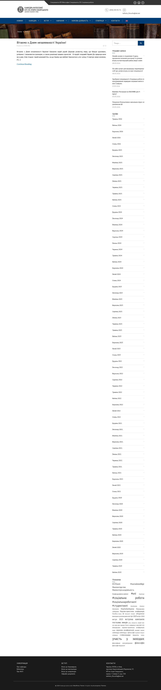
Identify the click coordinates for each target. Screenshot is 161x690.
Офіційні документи (68, 674)
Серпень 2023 (117, 311)
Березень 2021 (117, 479)
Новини (20, 21)
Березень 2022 (117, 405)
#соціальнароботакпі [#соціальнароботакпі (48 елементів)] (124, 601)
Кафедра (32, 21)
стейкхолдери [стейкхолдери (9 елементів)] (125, 635)
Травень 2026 (117, 119)
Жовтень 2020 (117, 510)
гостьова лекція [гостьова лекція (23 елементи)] (120, 622)
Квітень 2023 (116, 336)
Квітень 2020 (116, 535)
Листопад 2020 (117, 504)
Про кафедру (21, 667)
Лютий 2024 (116, 274)
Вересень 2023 (117, 305)
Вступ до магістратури (69, 669)
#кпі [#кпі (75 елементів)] (133, 593)
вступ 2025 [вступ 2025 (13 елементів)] (117, 619)
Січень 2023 (116, 355)
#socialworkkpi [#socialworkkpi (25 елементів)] (137, 583)
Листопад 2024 (117, 218)
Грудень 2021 (117, 423)
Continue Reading (24, 64)
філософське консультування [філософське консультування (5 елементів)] (122, 643)
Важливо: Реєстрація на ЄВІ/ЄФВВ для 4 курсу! (126, 93)
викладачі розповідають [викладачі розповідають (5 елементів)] (120, 616)
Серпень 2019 (117, 560)
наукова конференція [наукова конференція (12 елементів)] (125, 630)
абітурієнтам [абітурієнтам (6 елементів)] (140, 614)
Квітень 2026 (116, 125)
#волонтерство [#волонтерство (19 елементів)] (119, 587)
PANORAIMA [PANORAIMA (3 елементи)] (115, 609)
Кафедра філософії (66, 685)
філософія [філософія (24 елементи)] (139, 642)
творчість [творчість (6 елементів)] (136, 635)
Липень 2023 (116, 318)
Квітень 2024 (116, 262)
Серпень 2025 (117, 175)
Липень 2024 (116, 243)
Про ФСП (20, 671)
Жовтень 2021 (117, 436)
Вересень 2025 (117, 169)
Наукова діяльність (80, 21)
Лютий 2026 (116, 138)
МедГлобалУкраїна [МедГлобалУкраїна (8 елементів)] (127, 609)
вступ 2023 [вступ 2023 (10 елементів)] (132, 616)
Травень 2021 (117, 467)
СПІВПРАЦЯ (100, 21)
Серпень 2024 (117, 237)
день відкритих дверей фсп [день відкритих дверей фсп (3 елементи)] (136, 623)
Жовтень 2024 (117, 225)
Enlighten (88, 685)
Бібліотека (20, 669)
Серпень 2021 (117, 448)
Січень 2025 (116, 206)
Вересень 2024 (117, 231)
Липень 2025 (116, 181)
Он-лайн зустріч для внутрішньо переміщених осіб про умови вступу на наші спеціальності (128, 70)
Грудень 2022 (117, 361)
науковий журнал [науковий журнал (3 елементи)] (139, 630)
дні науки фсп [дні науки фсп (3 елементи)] (116, 625)
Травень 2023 (117, 330)
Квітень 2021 (116, 473)
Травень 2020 (117, 529)
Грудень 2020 (117, 498)
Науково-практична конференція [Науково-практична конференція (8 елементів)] (132, 611)
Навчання (60, 21)
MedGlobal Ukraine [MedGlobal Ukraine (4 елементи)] (137, 606)
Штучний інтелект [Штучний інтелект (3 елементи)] (130, 614)
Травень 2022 (117, 392)
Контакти (115, 21)
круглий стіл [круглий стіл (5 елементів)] (140, 625)
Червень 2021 (117, 460)
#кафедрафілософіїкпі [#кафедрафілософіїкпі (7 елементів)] (120, 594)
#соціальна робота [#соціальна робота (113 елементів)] (128, 598)
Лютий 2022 (116, 411)
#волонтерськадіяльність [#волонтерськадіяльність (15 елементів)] (123, 590)
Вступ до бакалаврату (68, 667)
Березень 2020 (117, 541)
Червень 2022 (117, 386)
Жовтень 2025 (117, 163)
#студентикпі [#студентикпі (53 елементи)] (120, 605)
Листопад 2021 (117, 429)
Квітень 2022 (116, 398)
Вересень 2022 (117, 374)
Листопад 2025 (117, 156)
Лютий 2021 (116, 485)
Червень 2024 (117, 249)
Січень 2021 (116, 491)
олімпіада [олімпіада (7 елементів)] (115, 633)
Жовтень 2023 (117, 299)
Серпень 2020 (117, 523)
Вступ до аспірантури (68, 671)
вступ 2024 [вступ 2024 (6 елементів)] (140, 616)
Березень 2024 (117, 268)
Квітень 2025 (116, 200)
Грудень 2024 (117, 212)
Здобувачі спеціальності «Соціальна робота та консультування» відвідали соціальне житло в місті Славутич (128, 81)
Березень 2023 (117, 343)
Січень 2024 (116, 280)
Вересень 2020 (117, 516)
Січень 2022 (116, 417)
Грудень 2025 (117, 150)
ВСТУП (46, 21)
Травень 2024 (117, 256)
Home (19, 31)
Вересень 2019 (117, 554)
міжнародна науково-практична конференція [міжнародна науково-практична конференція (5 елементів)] (128, 627)
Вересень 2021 (117, 442)
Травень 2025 (117, 194)
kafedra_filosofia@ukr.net (114, 676)
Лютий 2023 (116, 349)
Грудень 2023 (117, 287)
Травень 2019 (117, 566)
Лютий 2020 (116, 547)
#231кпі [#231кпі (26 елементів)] (116, 583)
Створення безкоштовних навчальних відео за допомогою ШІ (128, 103)
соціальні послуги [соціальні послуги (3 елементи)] (139, 633)
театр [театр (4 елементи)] (142, 635)
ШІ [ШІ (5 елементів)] (123, 614)
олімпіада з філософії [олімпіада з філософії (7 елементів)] (127, 633)
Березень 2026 (117, 132)
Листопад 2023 (117, 293)
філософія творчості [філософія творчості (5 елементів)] (118, 645)
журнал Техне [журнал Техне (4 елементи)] (125, 625)
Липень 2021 (116, 454)
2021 (27, 31)
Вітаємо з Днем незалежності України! (41, 42)
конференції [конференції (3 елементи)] (132, 625)
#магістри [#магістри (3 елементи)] (141, 594)
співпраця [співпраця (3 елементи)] (115, 635)
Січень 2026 (116, 144)
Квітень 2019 (116, 572)
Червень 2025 (117, 187)
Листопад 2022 (117, 367)
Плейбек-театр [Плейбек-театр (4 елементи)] (117, 614)
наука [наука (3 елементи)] (113, 630)
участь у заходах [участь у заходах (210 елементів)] (128, 639)
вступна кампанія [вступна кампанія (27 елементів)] (134, 619)
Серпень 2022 (117, 380)
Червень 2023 (117, 324)
